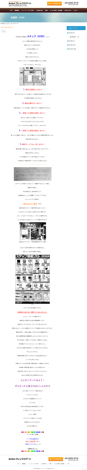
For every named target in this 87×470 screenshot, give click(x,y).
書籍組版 (17, 10)
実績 (46, 10)
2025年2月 (73, 37)
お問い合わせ (68, 10)
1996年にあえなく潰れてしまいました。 (32, 312)
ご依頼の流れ (39, 10)
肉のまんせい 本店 (30, 203)
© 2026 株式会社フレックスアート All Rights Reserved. (43, 468)
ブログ (75, 10)
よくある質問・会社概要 (56, 10)
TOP (11, 10)
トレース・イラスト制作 (28, 10)
